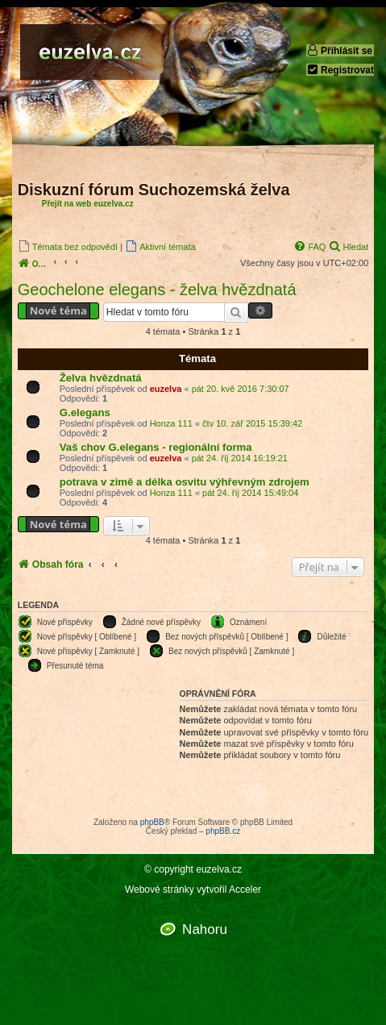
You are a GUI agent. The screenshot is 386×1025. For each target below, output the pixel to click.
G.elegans (85, 412)
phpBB (152, 822)
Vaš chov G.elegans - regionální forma (156, 447)
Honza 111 (171, 423)
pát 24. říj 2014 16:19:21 (240, 458)
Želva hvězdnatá (101, 378)
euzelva (166, 389)
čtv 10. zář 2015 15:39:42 (252, 423)
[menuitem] (68, 246)
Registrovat (340, 70)
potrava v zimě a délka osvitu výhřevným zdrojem (184, 482)
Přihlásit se (339, 50)
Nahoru (204, 929)
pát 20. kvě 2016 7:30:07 (240, 389)
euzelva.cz (219, 870)
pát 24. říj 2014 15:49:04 (250, 493)
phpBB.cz (222, 831)
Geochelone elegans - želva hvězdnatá (157, 289)
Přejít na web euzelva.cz (88, 203)
